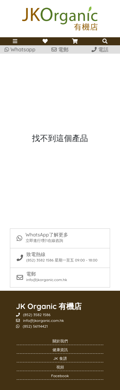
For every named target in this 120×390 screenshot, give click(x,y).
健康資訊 (60, 349)
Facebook (60, 375)
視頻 (60, 367)
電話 (100, 49)
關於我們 (60, 341)
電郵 (60, 49)
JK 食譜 (60, 358)
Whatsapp (19, 49)
